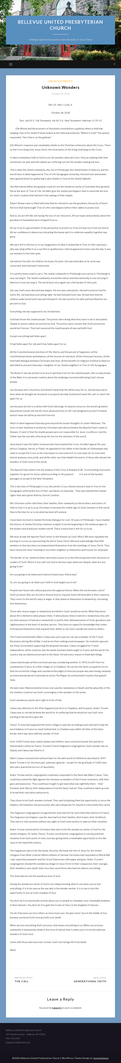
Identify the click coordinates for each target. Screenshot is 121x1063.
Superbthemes (101, 1058)
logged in (57, 1007)
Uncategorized (60, 81)
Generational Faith (90, 981)
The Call (22, 981)
